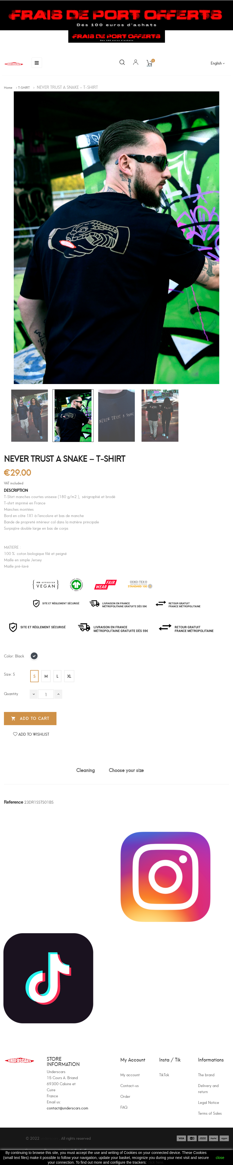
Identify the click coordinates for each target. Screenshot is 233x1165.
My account (130, 1074)
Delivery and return (208, 1088)
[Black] (34, 657)
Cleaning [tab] (85, 770)
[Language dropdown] (217, 63)
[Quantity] (46, 694)
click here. (156, 1162)
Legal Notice (208, 1102)
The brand (206, 1074)
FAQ (123, 1107)
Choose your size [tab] (126, 770)
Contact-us (129, 1085)
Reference (13, 801)
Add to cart (30, 718)
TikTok (164, 1074)
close (220, 1158)
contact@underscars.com (67, 1108)
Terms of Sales (210, 1113)
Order (125, 1096)
